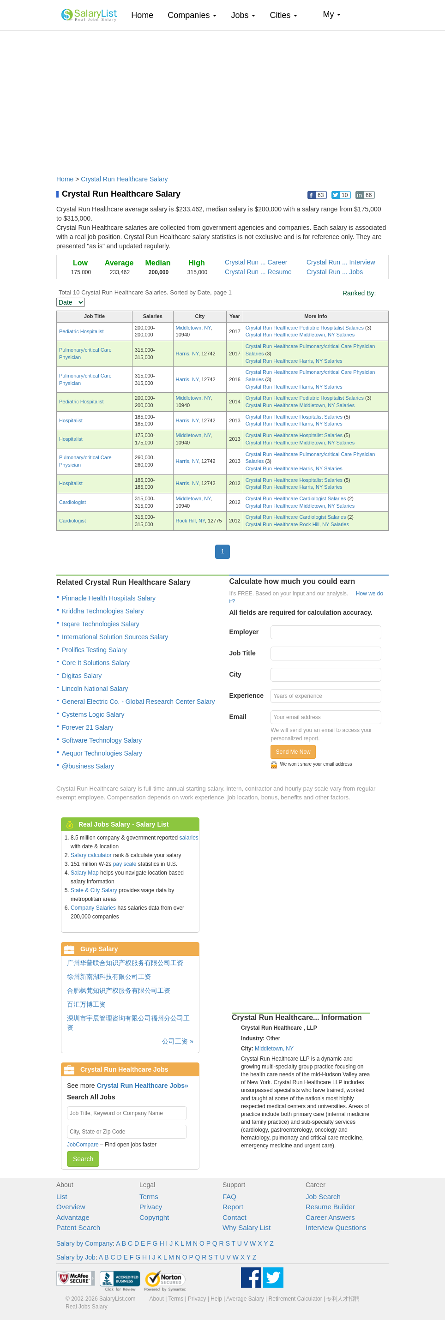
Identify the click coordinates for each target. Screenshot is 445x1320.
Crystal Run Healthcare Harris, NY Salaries (294, 361)
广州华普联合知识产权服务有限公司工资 (125, 962)
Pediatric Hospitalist (81, 331)
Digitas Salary (82, 675)
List (61, 1196)
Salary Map (85, 873)
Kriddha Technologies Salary (103, 611)
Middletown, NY (193, 327)
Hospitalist (71, 420)
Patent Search (78, 1227)
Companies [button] (192, 15)
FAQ (229, 1196)
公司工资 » (177, 1041)
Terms (148, 1196)
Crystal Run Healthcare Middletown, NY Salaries (300, 334)
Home (145, 15)
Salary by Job (76, 1257)
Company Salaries (93, 908)
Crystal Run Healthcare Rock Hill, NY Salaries (297, 524)
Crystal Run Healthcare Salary (124, 179)
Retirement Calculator (295, 1299)
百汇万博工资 (86, 1004)
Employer (244, 632)
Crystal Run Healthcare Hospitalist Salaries (295, 417)
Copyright (154, 1217)
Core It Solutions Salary (96, 662)
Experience (246, 695)
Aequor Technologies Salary (102, 753)
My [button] (332, 14)
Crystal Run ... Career (256, 262)
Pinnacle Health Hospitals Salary (109, 598)
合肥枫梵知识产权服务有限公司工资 (118, 990)
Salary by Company (84, 1243)
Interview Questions (336, 1227)
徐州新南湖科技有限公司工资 (109, 976)
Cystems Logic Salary (93, 714)
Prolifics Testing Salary (94, 650)
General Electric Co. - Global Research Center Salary (138, 701)
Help (216, 1299)
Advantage (73, 1217)
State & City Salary (94, 890)
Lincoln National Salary (95, 688)
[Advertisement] (222, 98)
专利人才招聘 (343, 1299)
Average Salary (245, 1299)
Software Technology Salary (102, 740)
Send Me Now (293, 752)
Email (237, 716)
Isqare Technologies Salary (100, 624)
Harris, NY (187, 353)
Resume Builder (330, 1207)
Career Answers (330, 1217)
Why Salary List (246, 1227)
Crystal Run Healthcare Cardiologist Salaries (297, 498)
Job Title (242, 653)
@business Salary (88, 766)
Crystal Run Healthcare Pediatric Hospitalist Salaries (305, 327)
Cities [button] (283, 15)
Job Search (323, 1196)
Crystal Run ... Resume (258, 272)
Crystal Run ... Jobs (335, 272)
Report (232, 1207)
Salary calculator (91, 855)
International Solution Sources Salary (115, 637)
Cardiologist (72, 502)
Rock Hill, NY (190, 520)
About (157, 1299)
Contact (234, 1217)
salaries (188, 837)
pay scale (125, 864)
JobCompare (83, 1144)
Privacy (150, 1207)
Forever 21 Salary (87, 727)
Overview (70, 1207)
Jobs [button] (243, 15)
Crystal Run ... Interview (341, 262)
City (235, 674)
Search (83, 1159)
